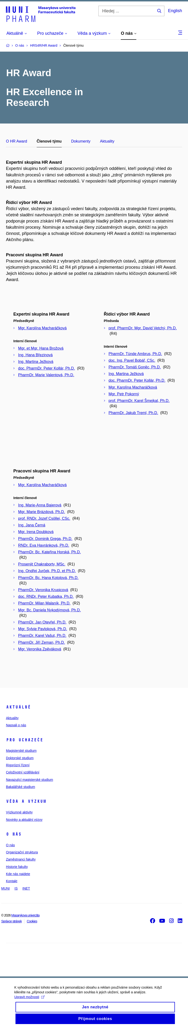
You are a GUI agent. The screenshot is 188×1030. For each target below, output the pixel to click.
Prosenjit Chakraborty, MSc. (41, 564)
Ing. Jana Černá (31, 525)
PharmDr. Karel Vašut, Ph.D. (42, 636)
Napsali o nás (16, 725)
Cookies (32, 921)
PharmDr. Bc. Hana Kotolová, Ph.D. (48, 578)
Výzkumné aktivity (19, 812)
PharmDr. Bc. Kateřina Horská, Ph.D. (49, 552)
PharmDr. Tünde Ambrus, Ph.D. (135, 354)
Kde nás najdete (18, 874)
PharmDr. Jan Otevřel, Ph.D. (42, 622)
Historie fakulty (17, 867)
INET (26, 888)
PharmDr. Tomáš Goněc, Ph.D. (135, 367)
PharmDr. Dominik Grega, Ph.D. (45, 539)
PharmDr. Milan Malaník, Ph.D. (44, 603)
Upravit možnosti (29, 1002)
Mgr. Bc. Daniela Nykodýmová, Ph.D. (49, 610)
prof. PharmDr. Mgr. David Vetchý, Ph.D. (143, 328)
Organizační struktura (22, 852)
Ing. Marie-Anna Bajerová (39, 505)
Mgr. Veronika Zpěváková (39, 649)
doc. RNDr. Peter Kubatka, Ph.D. (46, 596)
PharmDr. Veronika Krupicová (43, 590)
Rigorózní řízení (18, 765)
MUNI (5, 888)
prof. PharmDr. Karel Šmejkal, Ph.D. (139, 401)
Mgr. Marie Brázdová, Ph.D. (41, 512)
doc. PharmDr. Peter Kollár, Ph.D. (46, 368)
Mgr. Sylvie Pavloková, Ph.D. (42, 629)
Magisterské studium (21, 751)
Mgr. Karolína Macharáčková (42, 328)
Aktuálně (18, 707)
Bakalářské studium (20, 787)
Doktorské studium (20, 758)
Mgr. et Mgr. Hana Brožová (40, 348)
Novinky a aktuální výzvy (24, 820)
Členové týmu (49, 141)
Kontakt (11, 881)
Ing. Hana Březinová (35, 355)
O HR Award (16, 141)
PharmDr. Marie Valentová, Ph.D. (46, 375)
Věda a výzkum (26, 801)
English (175, 10)
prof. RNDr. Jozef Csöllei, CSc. (44, 518)
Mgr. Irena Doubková (36, 532)
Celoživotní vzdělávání (22, 772)
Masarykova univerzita (25, 915)
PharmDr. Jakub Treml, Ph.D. (133, 413)
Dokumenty (81, 141)
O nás (13, 834)
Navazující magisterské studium (29, 780)
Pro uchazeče (24, 740)
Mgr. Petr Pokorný (124, 394)
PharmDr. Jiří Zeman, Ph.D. (41, 642)
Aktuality (107, 141)
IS (16, 888)
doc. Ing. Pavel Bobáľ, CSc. (132, 360)
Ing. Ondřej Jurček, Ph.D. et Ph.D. (47, 571)
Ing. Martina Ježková (35, 362)
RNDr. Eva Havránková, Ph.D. (43, 545)
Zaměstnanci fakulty (21, 859)
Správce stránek (11, 921)
